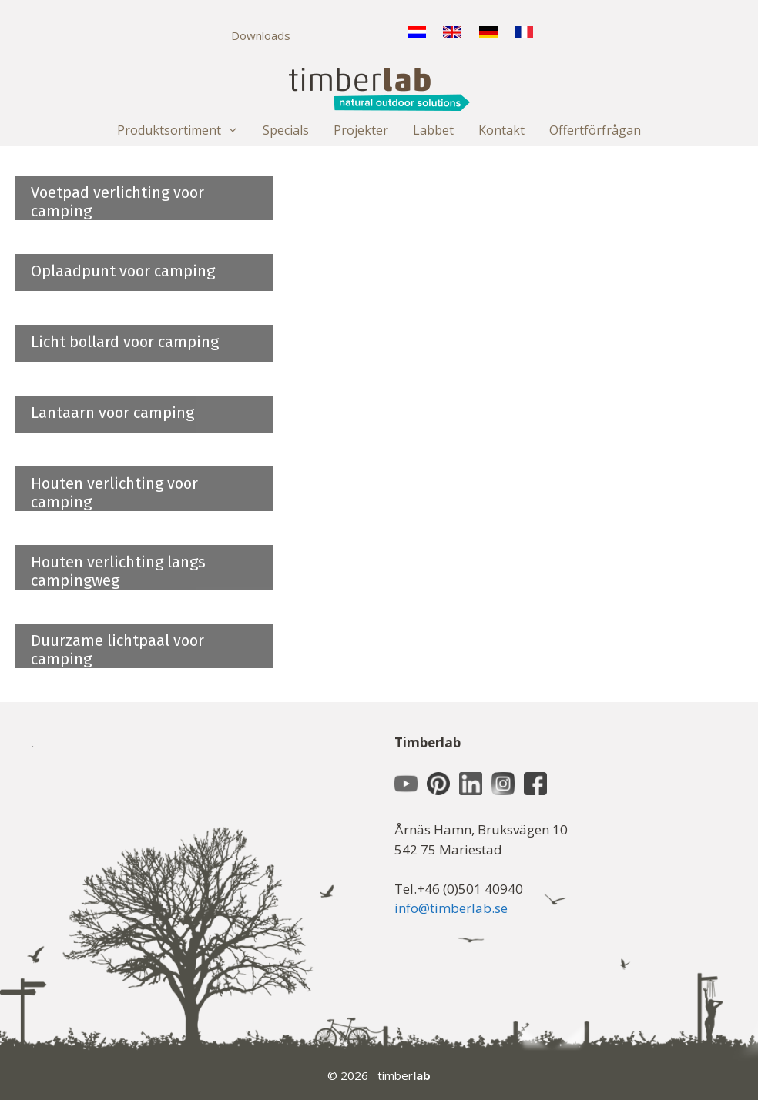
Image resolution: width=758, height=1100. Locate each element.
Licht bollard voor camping (125, 342)
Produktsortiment (184, 130)
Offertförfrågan (595, 130)
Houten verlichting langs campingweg (118, 571)
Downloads (260, 35)
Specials (286, 130)
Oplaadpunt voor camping (123, 271)
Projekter (361, 130)
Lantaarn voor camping (112, 412)
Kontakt (501, 130)
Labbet (433, 130)
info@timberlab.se (451, 908)
